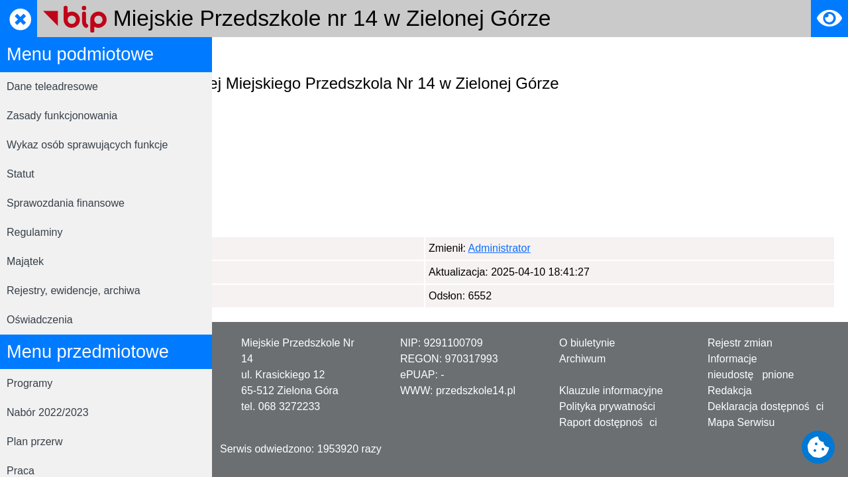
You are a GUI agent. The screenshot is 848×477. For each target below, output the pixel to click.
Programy (29, 383)
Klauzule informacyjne (611, 390)
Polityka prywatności (607, 406)
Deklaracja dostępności (765, 406)
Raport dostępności (608, 422)
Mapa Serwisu (741, 422)
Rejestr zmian (740, 342)
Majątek (25, 261)
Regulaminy (34, 232)
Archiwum (582, 358)
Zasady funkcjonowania (62, 115)
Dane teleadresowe (52, 86)
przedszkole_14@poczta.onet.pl (335, 201)
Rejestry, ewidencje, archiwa (73, 290)
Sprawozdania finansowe (66, 203)
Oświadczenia (40, 319)
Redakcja (730, 390)
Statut (20, 174)
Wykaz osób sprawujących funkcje (87, 144)
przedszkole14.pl (475, 390)
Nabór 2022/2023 (48, 412)
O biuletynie (587, 342)
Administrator (291, 248)
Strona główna (259, 55)
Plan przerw (34, 441)
